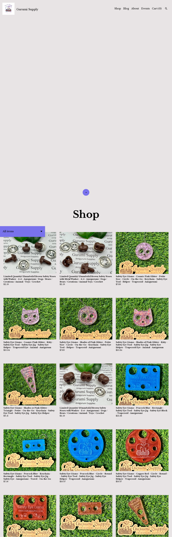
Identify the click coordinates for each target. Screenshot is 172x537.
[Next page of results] (105, 525)
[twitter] (152, 532)
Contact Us (111, 532)
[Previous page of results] (67, 525)
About (135, 8)
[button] (22, 60)
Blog (126, 8)
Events (145, 8)
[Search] (166, 8)
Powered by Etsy (42, 532)
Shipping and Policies (133, 532)
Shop (117, 8)
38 (101, 525)
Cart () (157, 8)
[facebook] (157, 532)
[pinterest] (166, 532)
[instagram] (162, 532)
